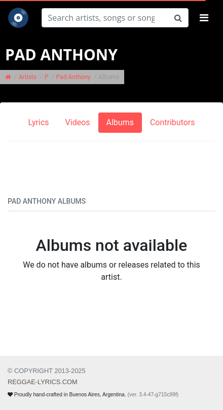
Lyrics (38, 122)
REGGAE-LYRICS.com (43, 382)
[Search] (105, 17)
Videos (77, 122)
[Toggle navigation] (204, 17)
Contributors (172, 122)
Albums (120, 122)
